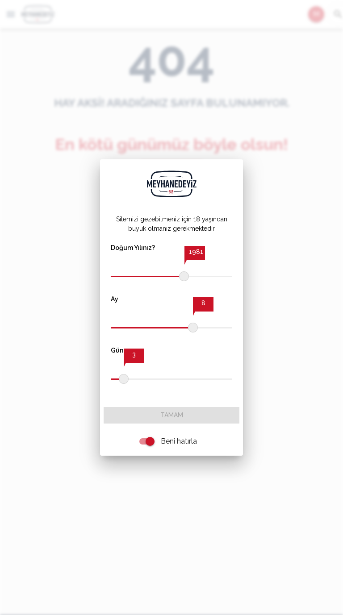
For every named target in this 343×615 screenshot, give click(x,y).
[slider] (184, 276)
